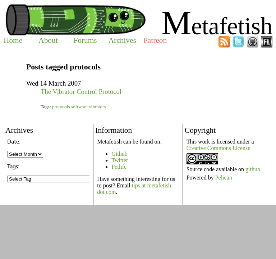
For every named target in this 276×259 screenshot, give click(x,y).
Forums (85, 40)
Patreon (155, 40)
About (48, 40)
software (79, 106)
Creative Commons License (218, 148)
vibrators (97, 106)
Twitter (119, 160)
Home (13, 40)
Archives (122, 40)
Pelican (223, 177)
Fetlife (118, 167)
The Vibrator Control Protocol (81, 91)
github (252, 169)
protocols (61, 106)
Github (119, 154)
